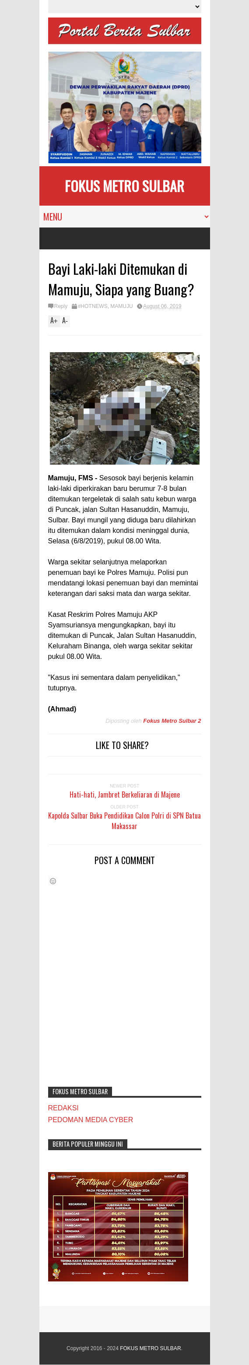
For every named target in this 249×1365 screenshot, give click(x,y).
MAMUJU (121, 306)
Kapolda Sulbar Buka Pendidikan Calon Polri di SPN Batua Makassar (124, 820)
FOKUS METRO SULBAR (124, 185)
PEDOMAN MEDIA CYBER (90, 1120)
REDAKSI (63, 1108)
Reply (61, 306)
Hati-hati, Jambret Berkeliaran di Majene (125, 794)
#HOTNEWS (93, 306)
